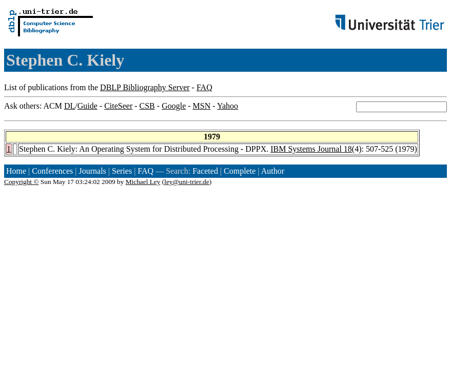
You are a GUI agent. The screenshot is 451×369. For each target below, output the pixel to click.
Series (122, 171)
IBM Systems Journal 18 (311, 149)
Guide (87, 105)
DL (69, 105)
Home (16, 171)
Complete (240, 171)
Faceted (205, 171)
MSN (202, 105)
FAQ (204, 87)
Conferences (52, 171)
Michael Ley (143, 182)
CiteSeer (118, 105)
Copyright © (21, 182)
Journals (92, 171)
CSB (147, 105)
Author (272, 171)
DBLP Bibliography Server (145, 87)
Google (174, 105)
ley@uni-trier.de (186, 182)
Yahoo (227, 105)
